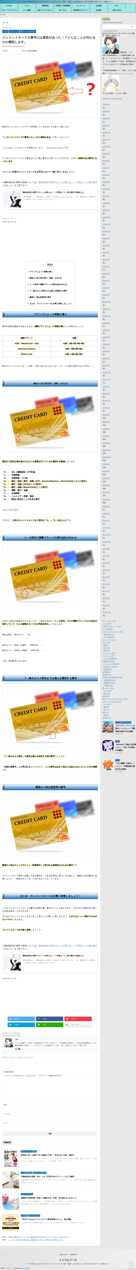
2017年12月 (106, 528)
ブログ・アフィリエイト (9, 10)
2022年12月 (106, 372)
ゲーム (27, 5)
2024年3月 (106, 281)
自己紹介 (99, 10)
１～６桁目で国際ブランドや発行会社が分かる (48, 284)
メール (6, 1114)
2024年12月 (106, 217)
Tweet (5, 51)
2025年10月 (106, 147)
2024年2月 (106, 288)
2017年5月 (106, 577)
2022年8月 (106, 394)
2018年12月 (106, 443)
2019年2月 (106, 429)
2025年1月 (106, 210)
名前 (6, 1105)
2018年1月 (106, 521)
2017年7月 (106, 563)
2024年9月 (106, 238)
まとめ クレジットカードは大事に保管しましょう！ (51, 304)
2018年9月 (106, 464)
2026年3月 (106, 111)
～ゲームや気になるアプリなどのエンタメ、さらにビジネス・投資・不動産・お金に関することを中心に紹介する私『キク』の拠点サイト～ (68, 1266)
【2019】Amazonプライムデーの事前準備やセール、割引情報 (46, 1219)
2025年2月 (106, 203)
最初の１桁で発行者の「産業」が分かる (45, 278)
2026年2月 (106, 118)
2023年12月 (106, 302)
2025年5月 (106, 182)
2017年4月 (106, 584)
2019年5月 (106, 408)
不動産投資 (45, 5)
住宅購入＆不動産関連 (63, 5)
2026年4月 (106, 104)
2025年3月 (106, 196)
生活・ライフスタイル (45, 10)
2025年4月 (106, 189)
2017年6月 (106, 570)
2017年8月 (106, 556)
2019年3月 (106, 422)
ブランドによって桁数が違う (41, 272)
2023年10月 (106, 316)
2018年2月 (106, 514)
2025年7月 (106, 168)
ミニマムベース (68, 1262)
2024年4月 (106, 274)
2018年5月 (106, 492)
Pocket (24, 51)
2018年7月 (106, 478)
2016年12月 (106, 612)
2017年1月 (106, 605)
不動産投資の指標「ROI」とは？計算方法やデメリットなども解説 (47, 1177)
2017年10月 (106, 542)
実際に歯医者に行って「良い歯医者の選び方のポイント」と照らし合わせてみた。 (39, 1237)
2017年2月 (106, 598)
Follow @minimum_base (112, 22)
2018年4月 (106, 499)
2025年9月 (106, 154)
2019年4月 (106, 415)
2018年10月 (106, 457)
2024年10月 (106, 231)
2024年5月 (106, 267)
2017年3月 (106, 591)
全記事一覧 (73, 1257)
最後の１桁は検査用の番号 (40, 297)
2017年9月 (106, 549)
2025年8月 (106, 161)
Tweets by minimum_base (112, 99)
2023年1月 (106, 365)
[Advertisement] (21, 238)
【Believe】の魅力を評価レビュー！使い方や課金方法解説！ (125, 747)
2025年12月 (106, 133)
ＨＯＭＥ (9, 5)
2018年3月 (106, 507)
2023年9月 (106, 323)
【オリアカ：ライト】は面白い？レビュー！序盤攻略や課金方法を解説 (125, 728)
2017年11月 (106, 535)
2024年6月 (106, 260)
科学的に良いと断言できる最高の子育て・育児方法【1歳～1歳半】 (48, 1155)
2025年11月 (106, 140)
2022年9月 (106, 387)
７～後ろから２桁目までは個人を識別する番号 (48, 291)
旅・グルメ (62, 10)
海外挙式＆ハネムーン (81, 10)
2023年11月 (106, 309)
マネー (116, 5)
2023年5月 (106, 344)
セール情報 (27, 10)
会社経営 (99, 5)
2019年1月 (106, 436)
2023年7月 (106, 330)
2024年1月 (106, 295)
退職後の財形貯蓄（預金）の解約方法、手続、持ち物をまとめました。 (49, 1198)
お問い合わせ (116, 10)
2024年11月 (106, 224)
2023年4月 (106, 351)
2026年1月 (106, 126)
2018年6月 (106, 485)
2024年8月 (106, 245)
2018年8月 (106, 471)
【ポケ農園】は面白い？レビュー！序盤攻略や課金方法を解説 (125, 766)
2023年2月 (106, 358)
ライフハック (80, 5)
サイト (5, 1123)
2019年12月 (106, 401)
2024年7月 (106, 253)
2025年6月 (106, 175)
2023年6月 (106, 337)
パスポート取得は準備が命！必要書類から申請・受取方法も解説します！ (36, 1240)
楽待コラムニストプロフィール (121, 73)
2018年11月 (106, 450)
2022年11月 (106, 380)
